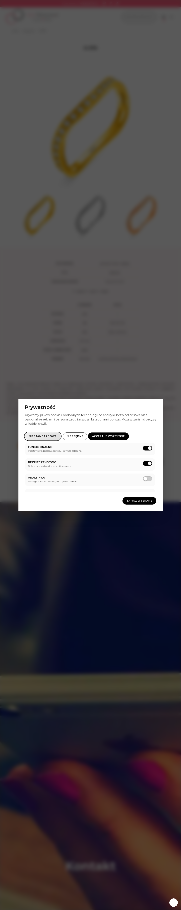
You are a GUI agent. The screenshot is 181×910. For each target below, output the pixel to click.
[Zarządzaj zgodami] (173, 902)
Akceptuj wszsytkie (108, 436)
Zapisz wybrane (139, 500)
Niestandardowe (43, 436)
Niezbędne (75, 436)
